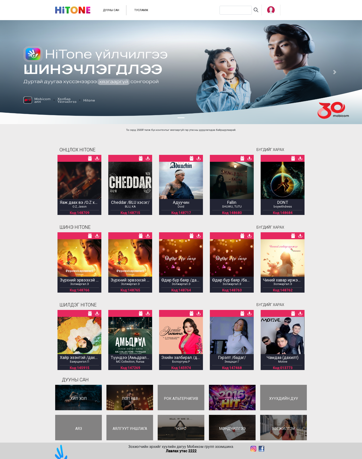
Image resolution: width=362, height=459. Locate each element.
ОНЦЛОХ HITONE (77, 150)
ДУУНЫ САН (111, 10)
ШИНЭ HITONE (75, 227)
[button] (271, 10)
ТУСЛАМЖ (141, 10)
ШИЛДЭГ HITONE (78, 305)
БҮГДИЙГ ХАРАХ (270, 149)
